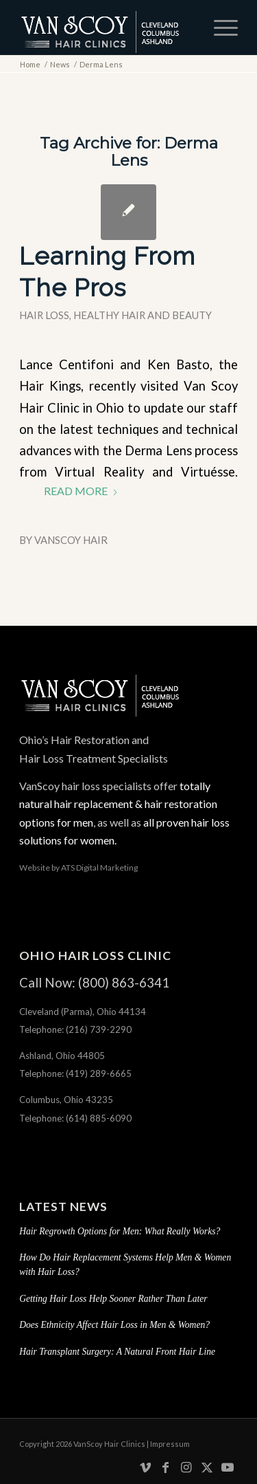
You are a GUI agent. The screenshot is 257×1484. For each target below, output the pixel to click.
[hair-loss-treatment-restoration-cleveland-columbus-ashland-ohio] (106, 27)
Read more (81, 490)
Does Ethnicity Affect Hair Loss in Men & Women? (114, 1325)
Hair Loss (44, 315)
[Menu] (219, 27)
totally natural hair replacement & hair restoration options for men (118, 804)
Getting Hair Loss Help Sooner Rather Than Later (113, 1299)
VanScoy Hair (71, 540)
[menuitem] (219, 27)
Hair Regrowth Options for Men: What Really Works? (119, 1231)
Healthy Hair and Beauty (142, 315)
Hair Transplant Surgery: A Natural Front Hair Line (117, 1351)
